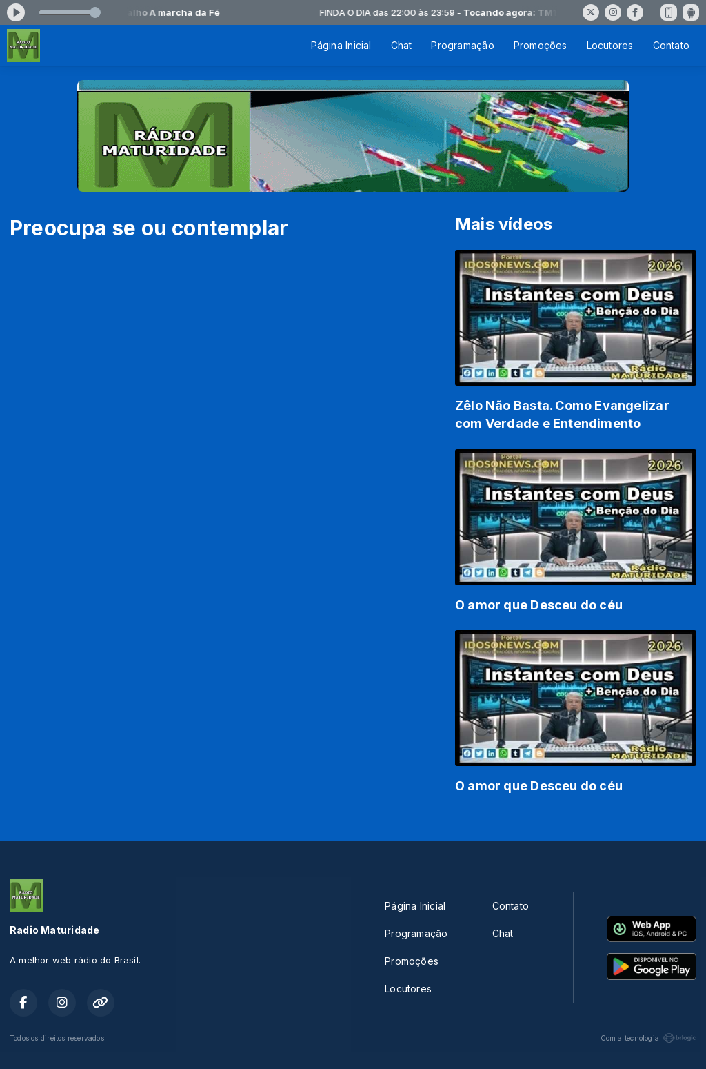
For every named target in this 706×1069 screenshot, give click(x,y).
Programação (462, 45)
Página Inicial (341, 45)
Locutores (610, 45)
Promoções (540, 45)
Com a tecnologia (648, 1038)
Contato (671, 45)
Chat (401, 45)
